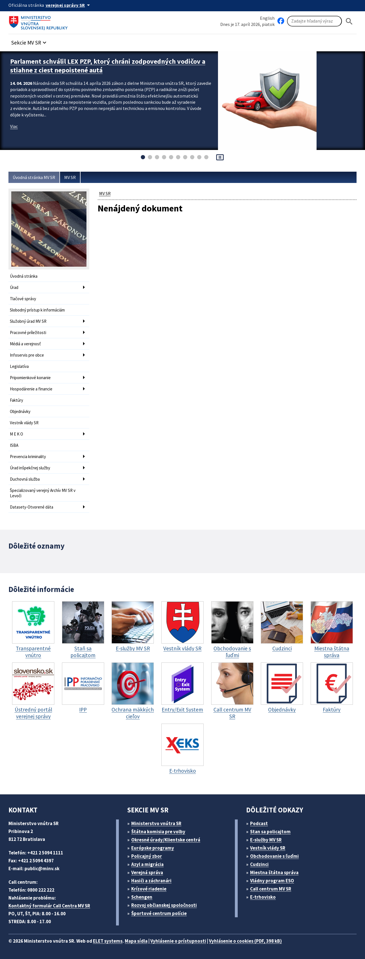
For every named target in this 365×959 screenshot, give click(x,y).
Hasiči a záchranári (151, 881)
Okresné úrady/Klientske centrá (165, 840)
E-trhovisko (263, 897)
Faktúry (16, 400)
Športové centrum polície (159, 913)
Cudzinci (259, 864)
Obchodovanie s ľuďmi (274, 856)
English (267, 18)
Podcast (259, 823)
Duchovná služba (25, 479)
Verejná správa (147, 872)
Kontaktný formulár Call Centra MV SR (49, 906)
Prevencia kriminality (28, 456)
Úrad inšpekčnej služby (30, 467)
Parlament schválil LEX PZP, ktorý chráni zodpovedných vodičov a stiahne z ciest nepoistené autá (107, 65)
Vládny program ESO (272, 881)
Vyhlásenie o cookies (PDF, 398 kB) (245, 941)
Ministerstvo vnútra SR (156, 823)
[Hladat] (349, 21)
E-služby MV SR (266, 840)
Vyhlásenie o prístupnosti (178, 941)
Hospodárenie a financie (31, 389)
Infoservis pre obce (27, 355)
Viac (14, 126)
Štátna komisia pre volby (158, 831)
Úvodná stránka (23, 276)
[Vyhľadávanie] (314, 21)
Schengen (141, 897)
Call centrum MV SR (270, 889)
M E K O (16, 434)
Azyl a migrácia (147, 864)
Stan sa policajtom (270, 831)
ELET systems (108, 941)
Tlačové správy (23, 298)
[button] (29, 41)
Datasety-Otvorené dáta (31, 507)
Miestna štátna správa (274, 872)
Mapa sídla (136, 941)
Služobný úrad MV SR (28, 321)
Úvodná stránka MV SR (34, 177)
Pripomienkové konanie (30, 377)
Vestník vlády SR (24, 422)
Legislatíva (19, 366)
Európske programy (152, 848)
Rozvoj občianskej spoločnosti (164, 905)
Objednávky (20, 411)
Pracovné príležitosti (28, 332)
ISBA (14, 445)
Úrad (14, 287)
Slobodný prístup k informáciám (37, 310)
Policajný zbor (146, 856)
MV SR (70, 177)
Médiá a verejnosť (25, 343)
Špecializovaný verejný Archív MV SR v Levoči (42, 493)
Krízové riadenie (148, 889)
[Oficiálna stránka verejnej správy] (69, 5)
